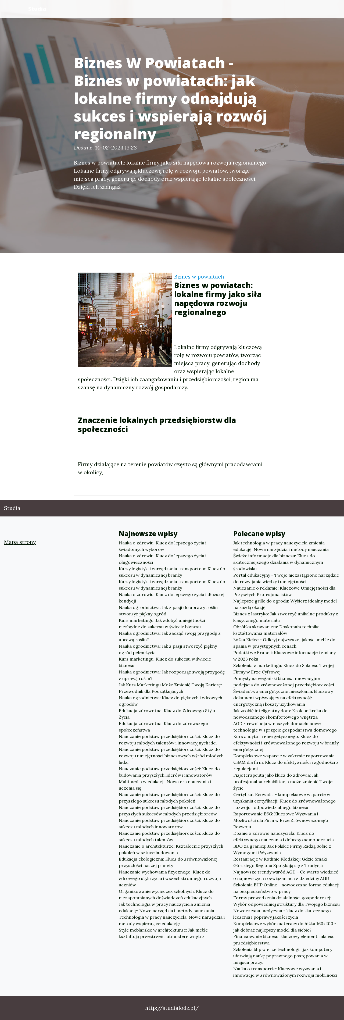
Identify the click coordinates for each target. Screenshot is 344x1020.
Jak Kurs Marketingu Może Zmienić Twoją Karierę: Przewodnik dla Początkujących (170, 688)
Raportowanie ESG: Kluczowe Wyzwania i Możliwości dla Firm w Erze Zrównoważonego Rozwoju (280, 820)
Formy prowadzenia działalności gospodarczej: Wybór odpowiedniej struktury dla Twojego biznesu (286, 901)
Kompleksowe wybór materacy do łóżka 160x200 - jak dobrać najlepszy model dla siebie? (284, 927)
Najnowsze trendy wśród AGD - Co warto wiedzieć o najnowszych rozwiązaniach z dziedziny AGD (285, 875)
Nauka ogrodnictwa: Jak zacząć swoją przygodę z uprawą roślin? (170, 636)
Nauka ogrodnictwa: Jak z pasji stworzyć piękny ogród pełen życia (168, 649)
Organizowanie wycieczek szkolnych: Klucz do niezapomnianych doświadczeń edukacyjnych (166, 894)
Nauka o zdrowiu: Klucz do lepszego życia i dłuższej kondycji (171, 598)
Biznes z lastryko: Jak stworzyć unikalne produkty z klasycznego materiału (285, 617)
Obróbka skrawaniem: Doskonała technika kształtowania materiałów (276, 630)
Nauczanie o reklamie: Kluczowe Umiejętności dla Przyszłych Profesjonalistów (284, 591)
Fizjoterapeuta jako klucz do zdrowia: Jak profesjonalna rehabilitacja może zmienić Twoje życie (282, 781)
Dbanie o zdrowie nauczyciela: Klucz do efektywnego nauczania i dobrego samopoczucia (283, 836)
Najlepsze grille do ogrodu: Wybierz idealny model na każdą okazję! (285, 604)
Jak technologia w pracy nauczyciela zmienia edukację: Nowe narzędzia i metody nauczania (166, 907)
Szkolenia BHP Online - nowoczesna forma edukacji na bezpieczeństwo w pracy (286, 888)
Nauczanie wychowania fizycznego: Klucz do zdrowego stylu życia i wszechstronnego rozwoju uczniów (170, 878)
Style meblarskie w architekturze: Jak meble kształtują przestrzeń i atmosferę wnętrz (163, 933)
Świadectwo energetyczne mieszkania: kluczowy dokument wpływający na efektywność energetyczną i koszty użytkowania (283, 698)
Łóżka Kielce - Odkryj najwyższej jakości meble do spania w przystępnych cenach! (284, 643)
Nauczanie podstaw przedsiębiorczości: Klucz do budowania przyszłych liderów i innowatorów (169, 772)
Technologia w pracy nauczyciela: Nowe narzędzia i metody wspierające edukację (172, 920)
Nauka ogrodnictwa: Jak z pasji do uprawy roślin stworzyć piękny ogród (168, 610)
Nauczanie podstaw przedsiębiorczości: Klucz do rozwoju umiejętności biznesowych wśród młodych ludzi (171, 756)
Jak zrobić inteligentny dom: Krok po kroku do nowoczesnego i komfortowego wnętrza (280, 714)
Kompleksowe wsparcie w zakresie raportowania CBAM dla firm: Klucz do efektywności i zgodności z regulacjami (286, 762)
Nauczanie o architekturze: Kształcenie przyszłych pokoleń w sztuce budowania (171, 849)
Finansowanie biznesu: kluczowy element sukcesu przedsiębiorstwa (284, 940)
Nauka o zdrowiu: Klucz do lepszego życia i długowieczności (162, 559)
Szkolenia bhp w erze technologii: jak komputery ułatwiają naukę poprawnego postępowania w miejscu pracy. (282, 956)
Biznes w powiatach (199, 276)
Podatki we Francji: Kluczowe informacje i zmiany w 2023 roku (284, 656)
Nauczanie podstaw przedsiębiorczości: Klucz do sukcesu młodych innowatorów (169, 823)
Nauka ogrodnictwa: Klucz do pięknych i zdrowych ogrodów (170, 701)
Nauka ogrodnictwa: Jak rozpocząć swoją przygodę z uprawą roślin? (172, 675)
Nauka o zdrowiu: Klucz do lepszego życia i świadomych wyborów (162, 546)
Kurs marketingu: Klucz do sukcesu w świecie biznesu (165, 662)
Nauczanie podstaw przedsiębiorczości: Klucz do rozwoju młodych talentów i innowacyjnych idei (169, 740)
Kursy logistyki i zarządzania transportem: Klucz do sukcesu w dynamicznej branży (172, 572)
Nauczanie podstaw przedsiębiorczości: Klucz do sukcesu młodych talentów (169, 836)
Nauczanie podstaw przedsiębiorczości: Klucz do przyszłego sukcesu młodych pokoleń (169, 798)
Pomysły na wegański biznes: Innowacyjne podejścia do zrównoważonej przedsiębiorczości (283, 681)
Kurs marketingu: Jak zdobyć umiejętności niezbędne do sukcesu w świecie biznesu (162, 623)
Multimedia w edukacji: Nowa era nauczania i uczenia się (165, 785)
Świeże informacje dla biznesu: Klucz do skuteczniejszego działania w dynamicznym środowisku (278, 562)
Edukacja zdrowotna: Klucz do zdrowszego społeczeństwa (163, 727)
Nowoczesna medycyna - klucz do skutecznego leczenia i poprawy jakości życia (282, 914)
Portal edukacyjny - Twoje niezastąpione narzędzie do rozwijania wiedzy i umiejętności (286, 578)
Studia (37, 8)
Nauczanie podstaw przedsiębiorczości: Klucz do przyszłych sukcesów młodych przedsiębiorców (169, 810)
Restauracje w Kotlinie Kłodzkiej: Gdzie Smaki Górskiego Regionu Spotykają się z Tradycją (280, 862)
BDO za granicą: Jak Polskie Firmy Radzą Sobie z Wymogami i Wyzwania (282, 849)
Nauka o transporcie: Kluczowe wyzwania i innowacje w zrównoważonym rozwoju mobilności (285, 972)
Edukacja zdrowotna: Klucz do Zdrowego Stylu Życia (167, 714)
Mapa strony (20, 541)
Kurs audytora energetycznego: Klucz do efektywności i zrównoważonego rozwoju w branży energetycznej (286, 743)
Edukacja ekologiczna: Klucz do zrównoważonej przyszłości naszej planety (168, 862)
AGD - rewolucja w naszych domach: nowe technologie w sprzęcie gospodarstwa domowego (285, 727)
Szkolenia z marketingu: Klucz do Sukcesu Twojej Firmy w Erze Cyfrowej (283, 669)
